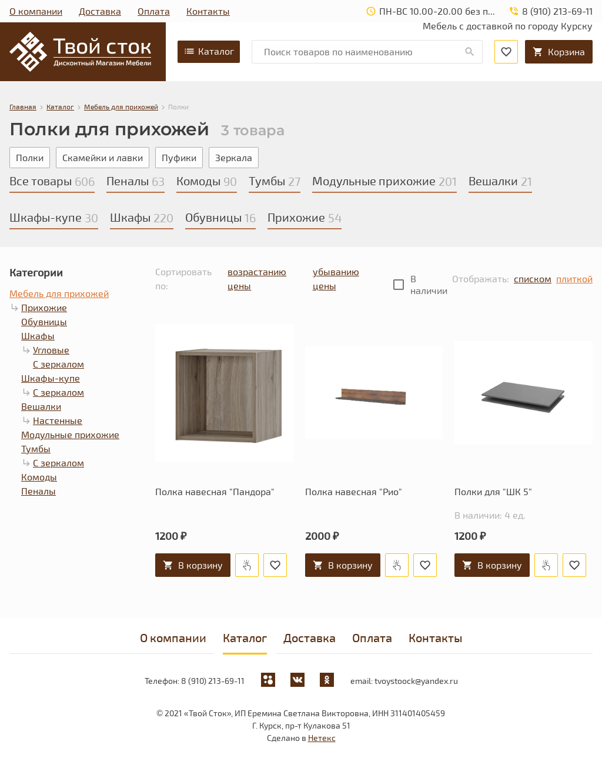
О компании (35, 10)
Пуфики (179, 157)
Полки (30, 157)
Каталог (208, 51)
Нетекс (322, 738)
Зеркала (233, 157)
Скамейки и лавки (102, 157)
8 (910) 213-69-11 (213, 681)
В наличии (428, 284)
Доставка (100, 10)
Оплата (154, 10)
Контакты (208, 10)
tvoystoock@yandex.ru (416, 681)
